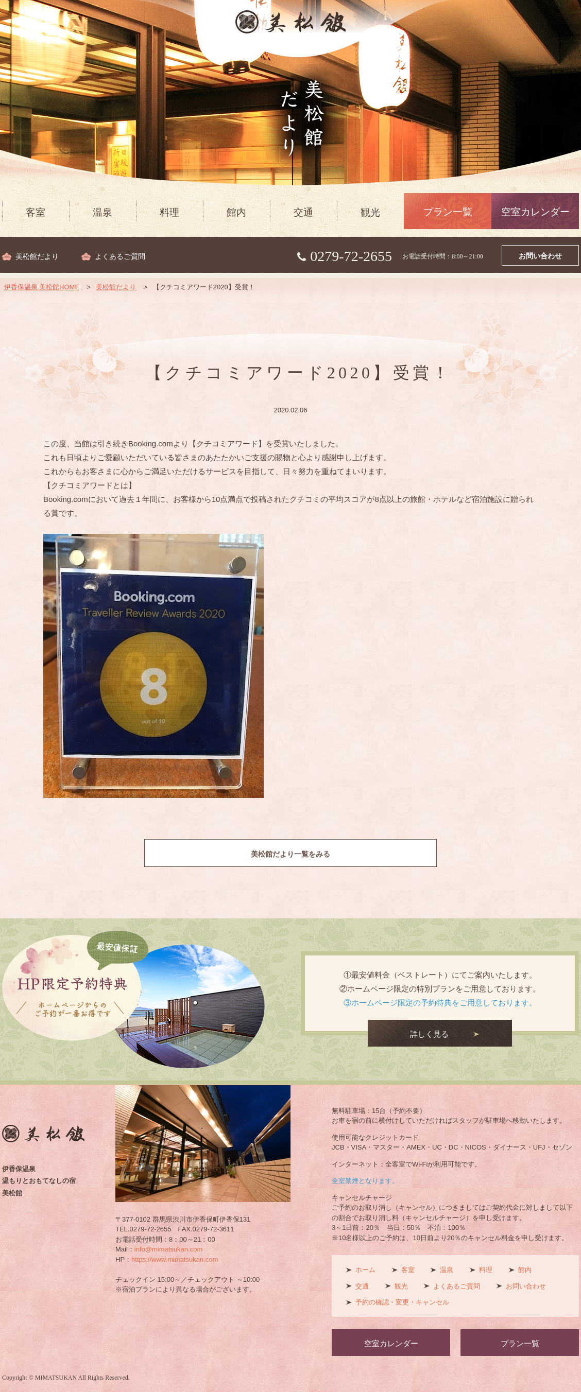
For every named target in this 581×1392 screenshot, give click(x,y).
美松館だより (37, 256)
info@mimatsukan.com (168, 1249)
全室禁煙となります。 (365, 1181)
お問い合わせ (540, 256)
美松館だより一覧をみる (290, 854)
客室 (35, 212)
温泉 (102, 212)
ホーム (365, 1270)
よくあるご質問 (120, 256)
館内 (236, 212)
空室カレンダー (535, 211)
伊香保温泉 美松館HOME (42, 287)
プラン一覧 (447, 211)
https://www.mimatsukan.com (174, 1259)
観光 (370, 212)
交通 (303, 212)
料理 (169, 212)
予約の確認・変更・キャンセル (402, 1302)
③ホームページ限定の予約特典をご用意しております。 (440, 1002)
